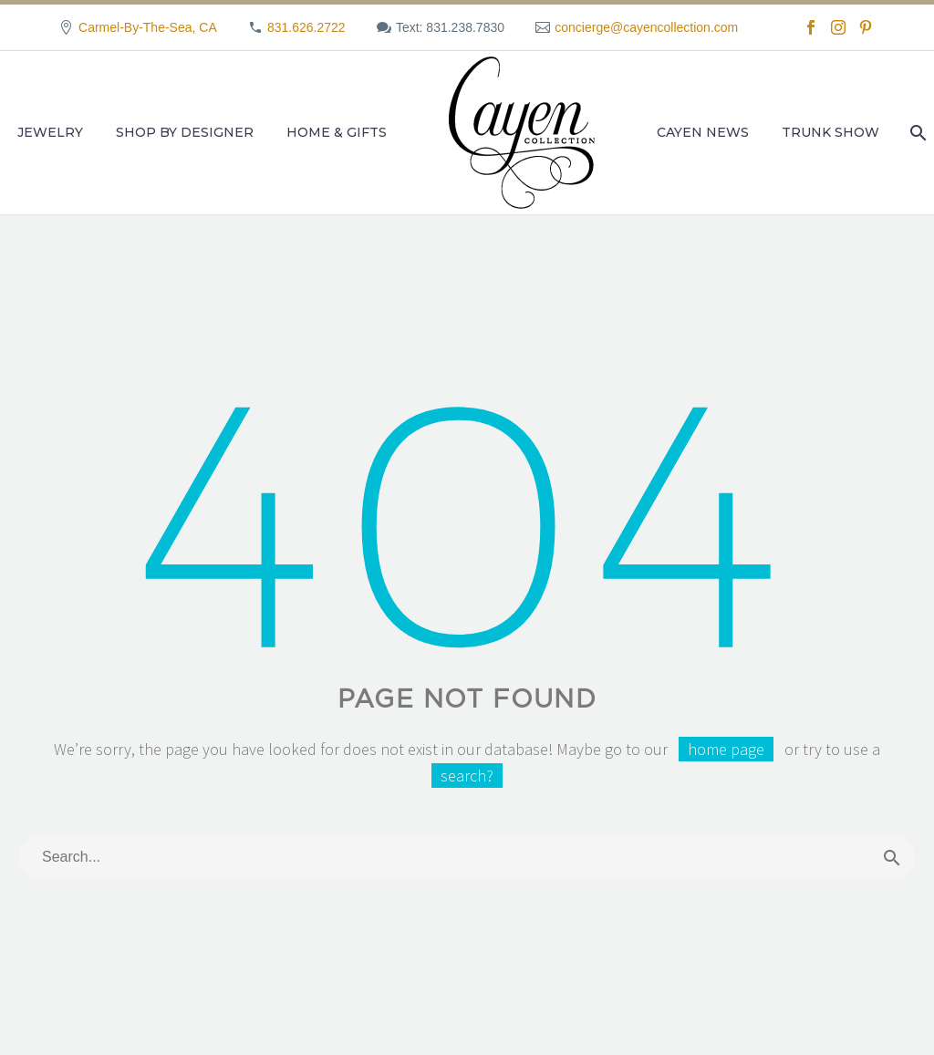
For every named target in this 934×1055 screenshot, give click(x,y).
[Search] (916, 132)
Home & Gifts (336, 132)
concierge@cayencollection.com (646, 27)
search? (467, 775)
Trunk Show (830, 132)
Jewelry (50, 132)
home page (726, 749)
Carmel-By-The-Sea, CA (147, 27)
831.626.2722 (306, 27)
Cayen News (703, 132)
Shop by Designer (185, 132)
